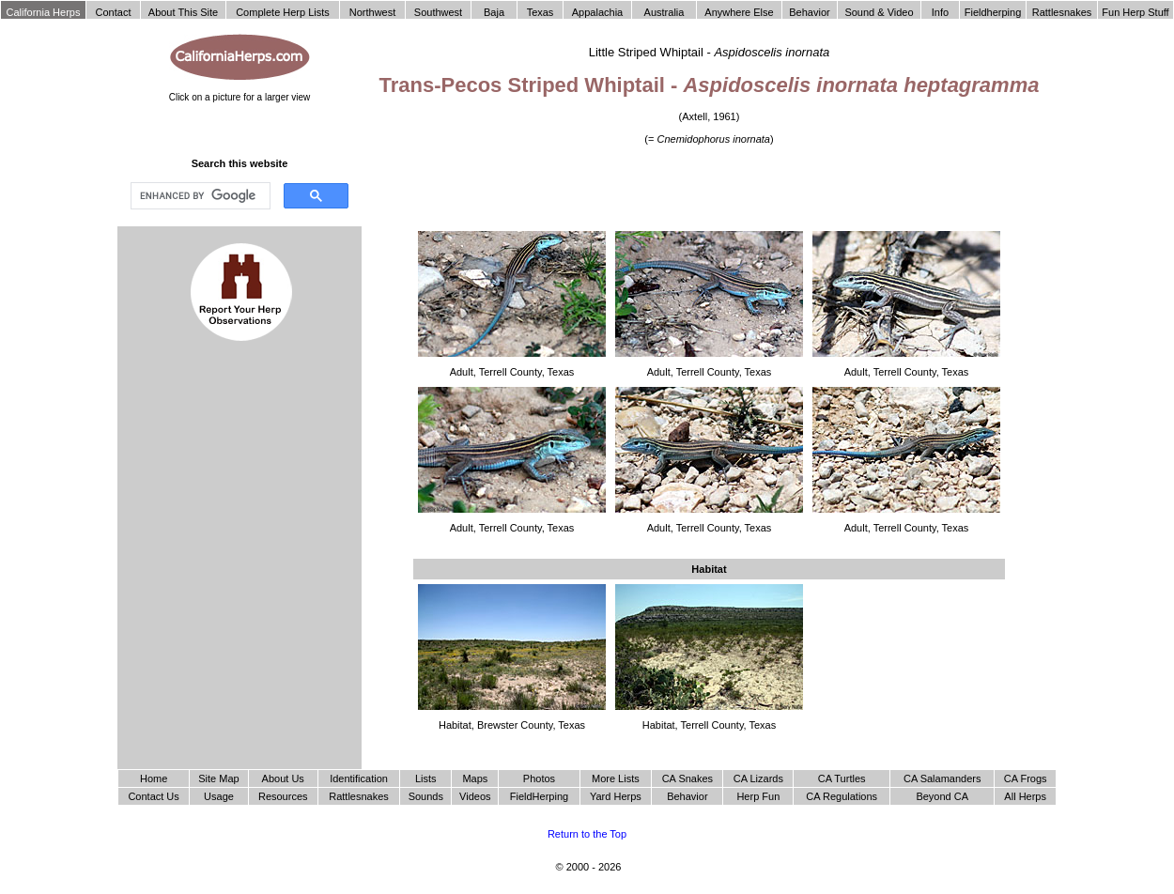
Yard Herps (615, 796)
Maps (474, 778)
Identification (359, 778)
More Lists (616, 778)
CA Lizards (758, 778)
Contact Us (153, 796)
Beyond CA (942, 796)
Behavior (687, 796)
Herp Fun (758, 796)
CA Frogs (1025, 778)
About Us (283, 778)
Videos (474, 796)
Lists (426, 778)
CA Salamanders (942, 778)
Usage (219, 796)
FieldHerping (539, 796)
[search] (198, 196)
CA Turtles (842, 778)
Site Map (218, 778)
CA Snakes (687, 778)
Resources (283, 796)
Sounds (426, 796)
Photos (539, 778)
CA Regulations (841, 796)
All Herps (1025, 796)
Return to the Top (587, 834)
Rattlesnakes (359, 796)
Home (153, 778)
